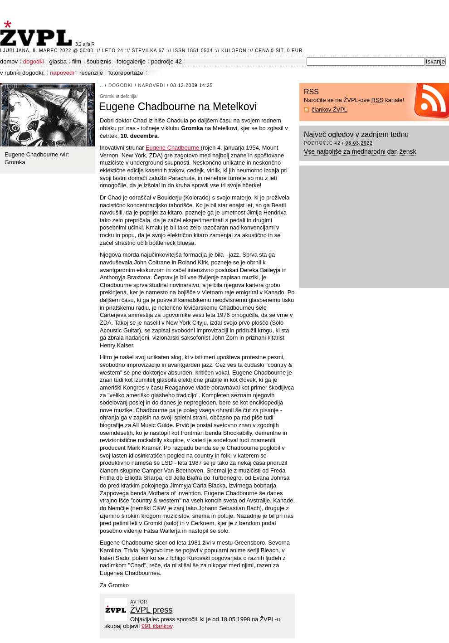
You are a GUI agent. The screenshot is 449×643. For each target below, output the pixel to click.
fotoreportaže (125, 72)
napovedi (62, 72)
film (76, 61)
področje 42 (166, 61)
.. (101, 85)
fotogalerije (131, 61)
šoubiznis (99, 61)
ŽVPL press (151, 609)
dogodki (33, 61)
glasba (58, 61)
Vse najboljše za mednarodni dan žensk (360, 151)
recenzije (91, 72)
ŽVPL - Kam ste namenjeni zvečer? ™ (37, 33)
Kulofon (233, 50)
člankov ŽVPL (329, 109)
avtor (139, 601)
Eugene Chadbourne (173, 147)
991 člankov (157, 626)
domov (9, 61)
